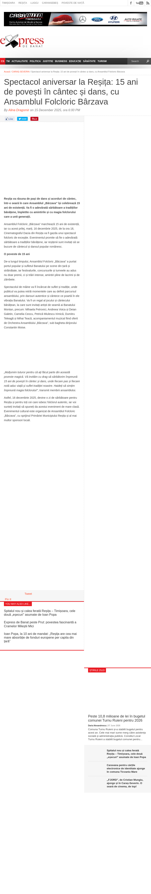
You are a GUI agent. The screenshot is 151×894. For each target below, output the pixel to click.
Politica (35, 61)
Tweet (28, 593)
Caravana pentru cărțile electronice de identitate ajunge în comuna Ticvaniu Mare (126, 768)
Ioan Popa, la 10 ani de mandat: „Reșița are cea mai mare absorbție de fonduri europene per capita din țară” (40, 637)
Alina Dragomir (18, 110)
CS (2, 61)
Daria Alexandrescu (97, 726)
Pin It (8, 599)
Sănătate (89, 61)
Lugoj (34, 3)
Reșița (22, 3)
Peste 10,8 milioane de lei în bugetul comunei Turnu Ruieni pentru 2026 (116, 718)
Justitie (48, 61)
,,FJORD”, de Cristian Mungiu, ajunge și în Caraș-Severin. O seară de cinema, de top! (125, 783)
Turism (102, 61)
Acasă (7, 71)
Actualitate (20, 61)
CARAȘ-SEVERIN (20, 71)
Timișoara (8, 3)
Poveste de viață (73, 3)
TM (8, 61)
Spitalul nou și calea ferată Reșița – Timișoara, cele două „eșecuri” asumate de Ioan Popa (126, 754)
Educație (75, 61)
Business (61, 61)
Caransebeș (50, 3)
